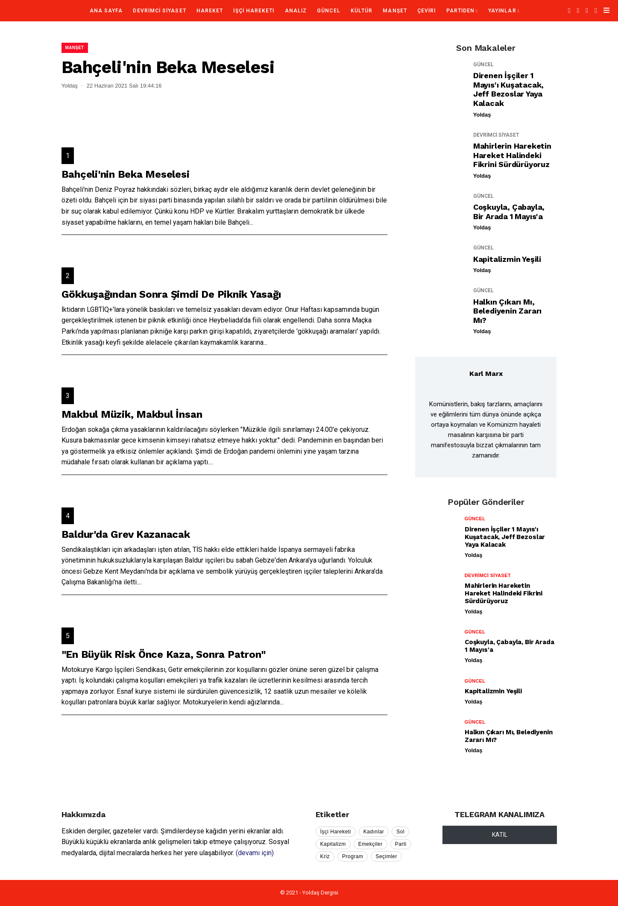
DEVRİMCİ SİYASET (159, 11)
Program (352, 856)
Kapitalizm (333, 844)
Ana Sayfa (106, 11)
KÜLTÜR (361, 11)
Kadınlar (373, 832)
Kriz (325, 856)
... (251, 222)
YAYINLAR (502, 11)
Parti (401, 844)
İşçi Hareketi (335, 832)
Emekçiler (370, 844)
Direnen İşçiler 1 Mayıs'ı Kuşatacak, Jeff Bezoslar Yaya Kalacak (508, 89)
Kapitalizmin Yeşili (507, 259)
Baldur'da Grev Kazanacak (126, 534)
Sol (400, 832)
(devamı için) (255, 853)
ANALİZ (296, 11)
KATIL (499, 834)
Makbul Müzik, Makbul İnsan (132, 414)
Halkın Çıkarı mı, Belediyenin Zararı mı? (507, 311)
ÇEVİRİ (426, 11)
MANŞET (395, 11)
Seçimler (386, 856)
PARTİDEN (460, 11)
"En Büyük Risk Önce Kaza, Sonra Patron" (164, 654)
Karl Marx (486, 373)
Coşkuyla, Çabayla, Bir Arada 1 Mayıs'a (509, 211)
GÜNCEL (328, 11)
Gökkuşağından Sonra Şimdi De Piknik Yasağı (171, 294)
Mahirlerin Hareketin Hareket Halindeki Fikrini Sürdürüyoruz (512, 155)
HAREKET (209, 11)
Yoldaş (482, 114)
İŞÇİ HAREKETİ (253, 11)
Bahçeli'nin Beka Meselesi (126, 174)
